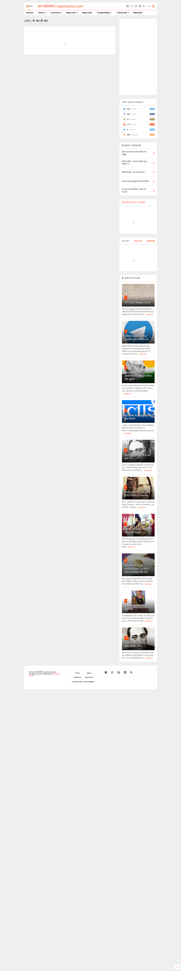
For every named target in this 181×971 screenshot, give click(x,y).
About (89, 673)
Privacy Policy (77, 682)
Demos (42, 13)
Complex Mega (104, 13)
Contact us (77, 677)
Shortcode (122, 13)
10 (126, 637)
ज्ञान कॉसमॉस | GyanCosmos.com (60, 6)
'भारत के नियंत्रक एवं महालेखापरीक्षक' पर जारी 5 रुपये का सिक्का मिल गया (136, 569)
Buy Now (137, 13)
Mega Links (72, 13)
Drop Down (56, 13)
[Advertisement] (138, 57)
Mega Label (87, 13)
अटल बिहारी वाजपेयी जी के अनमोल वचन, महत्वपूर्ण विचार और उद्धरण (138, 376)
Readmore (149, 314)
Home (29, 13)
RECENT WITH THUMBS (133, 202)
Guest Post (89, 677)
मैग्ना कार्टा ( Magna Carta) (137, 302)
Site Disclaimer (89, 682)
